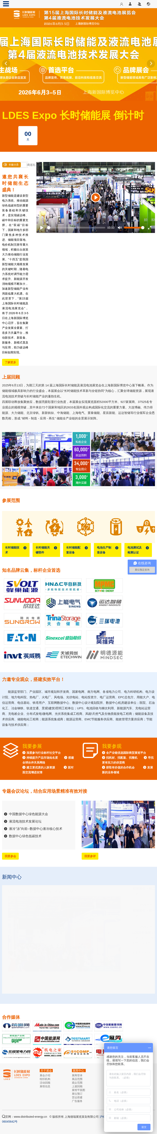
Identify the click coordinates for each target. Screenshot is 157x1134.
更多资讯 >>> (140, 961)
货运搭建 (77, 1097)
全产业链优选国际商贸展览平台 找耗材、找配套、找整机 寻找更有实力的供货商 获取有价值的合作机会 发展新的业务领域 (128, 762)
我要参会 (10, 856)
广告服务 (77, 1101)
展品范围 (77, 1079)
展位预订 (77, 1093)
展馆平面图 (78, 1090)
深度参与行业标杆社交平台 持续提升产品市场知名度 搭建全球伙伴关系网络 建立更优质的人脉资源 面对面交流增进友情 (48, 762)
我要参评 (90, 856)
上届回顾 (77, 1086)
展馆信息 (45, 1086)
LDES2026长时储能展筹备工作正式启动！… (44, 900)
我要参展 (32, 746)
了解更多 (10, 362)
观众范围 (77, 1082)
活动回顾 (45, 1082)
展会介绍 (45, 1075)
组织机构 (45, 1079)
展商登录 (77, 1075)
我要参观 (112, 746)
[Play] (96, 197)
